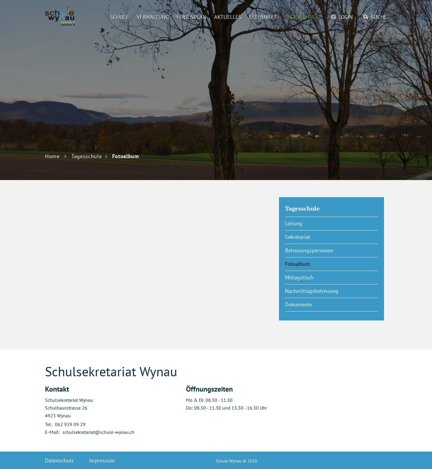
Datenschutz (59, 460)
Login (345, 17)
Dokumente (298, 304)
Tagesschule (301, 17)
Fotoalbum (312, 263)
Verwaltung (153, 17)
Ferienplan (191, 17)
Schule (119, 17)
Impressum (102, 460)
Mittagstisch (299, 277)
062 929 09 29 (70, 424)
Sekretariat (297, 236)
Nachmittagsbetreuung (311, 290)
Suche (379, 17)
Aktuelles (228, 17)
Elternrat (263, 17)
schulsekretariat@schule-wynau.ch (98, 432)
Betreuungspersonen (309, 250)
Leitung (293, 223)
